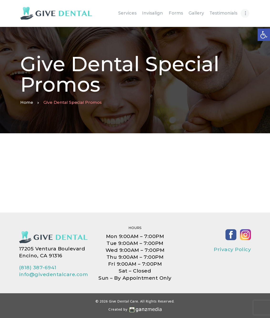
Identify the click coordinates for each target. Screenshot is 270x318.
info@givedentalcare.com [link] (53, 274)
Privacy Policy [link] (232, 249)
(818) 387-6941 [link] (37, 267)
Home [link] (26, 102)
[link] (264, 35)
